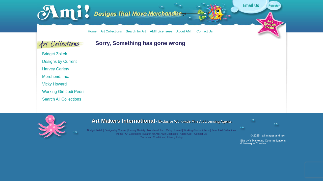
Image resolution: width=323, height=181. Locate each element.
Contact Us (204, 31)
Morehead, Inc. (55, 76)
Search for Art (136, 31)
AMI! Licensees (161, 31)
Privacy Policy (174, 137)
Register (274, 5)
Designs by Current (59, 61)
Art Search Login (270, 25)
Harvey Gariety (55, 69)
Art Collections (111, 31)
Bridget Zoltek (54, 54)
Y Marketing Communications (268, 140)
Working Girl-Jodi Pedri (63, 91)
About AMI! (184, 31)
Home (92, 31)
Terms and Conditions (152, 137)
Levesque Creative (254, 143)
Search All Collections (61, 99)
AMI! (109, 12)
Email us (250, 5)
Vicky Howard (54, 84)
